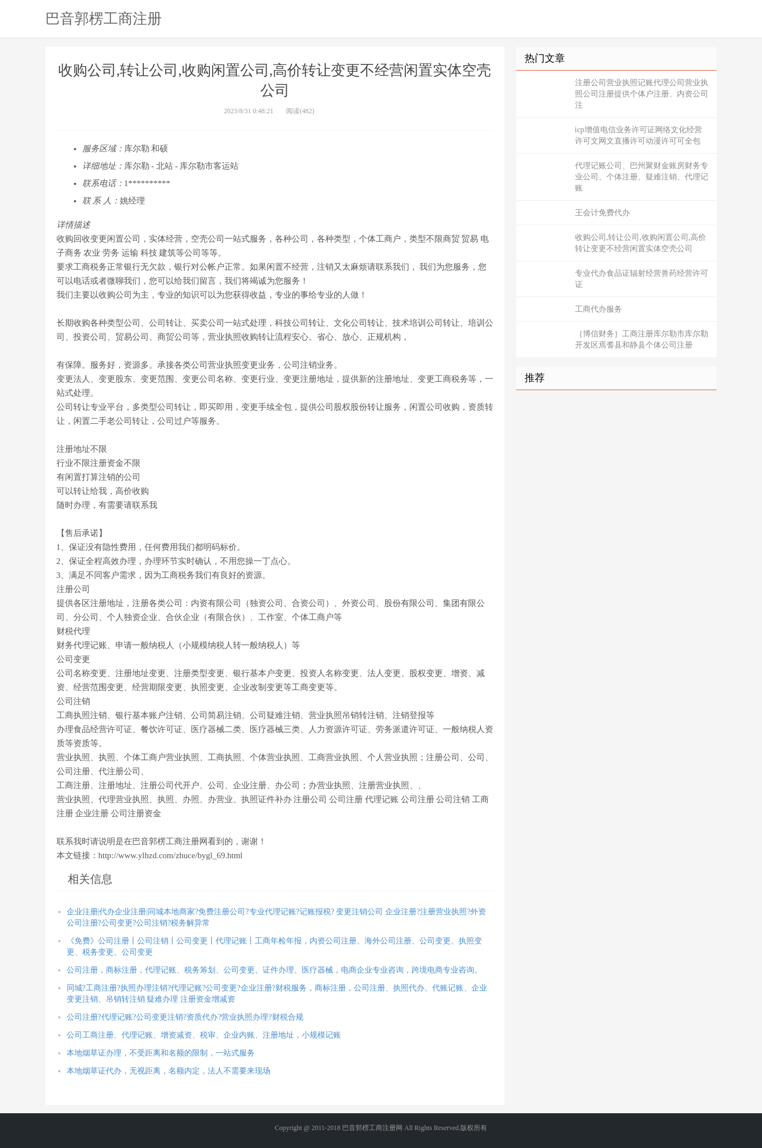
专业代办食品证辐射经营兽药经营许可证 (641, 279)
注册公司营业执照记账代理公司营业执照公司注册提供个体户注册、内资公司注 (641, 93)
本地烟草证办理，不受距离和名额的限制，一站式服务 (161, 1053)
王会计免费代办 (602, 213)
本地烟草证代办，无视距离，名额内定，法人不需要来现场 (168, 1071)
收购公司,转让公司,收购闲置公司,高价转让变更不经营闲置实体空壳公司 (641, 243)
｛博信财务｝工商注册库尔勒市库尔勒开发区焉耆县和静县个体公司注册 (641, 339)
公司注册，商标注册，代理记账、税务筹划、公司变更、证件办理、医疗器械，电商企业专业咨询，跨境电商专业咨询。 (274, 970)
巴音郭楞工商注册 (103, 18)
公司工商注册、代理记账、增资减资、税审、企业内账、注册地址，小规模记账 (204, 1035)
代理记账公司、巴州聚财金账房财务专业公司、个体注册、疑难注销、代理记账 (641, 176)
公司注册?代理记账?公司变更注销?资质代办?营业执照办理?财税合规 (185, 1017)
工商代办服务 (598, 309)
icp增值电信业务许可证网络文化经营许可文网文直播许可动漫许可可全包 (638, 135)
